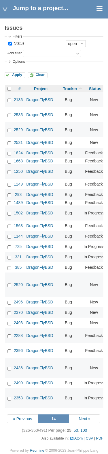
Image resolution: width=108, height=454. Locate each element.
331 (18, 257)
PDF (99, 438)
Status (18, 43)
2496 (18, 302)
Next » (84, 418)
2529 (18, 129)
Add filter (14, 53)
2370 (18, 312)
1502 (18, 213)
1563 (18, 225)
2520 (18, 284)
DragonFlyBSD (39, 99)
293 (18, 194)
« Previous (22, 418)
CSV (89, 438)
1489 (18, 202)
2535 (18, 114)
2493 (18, 322)
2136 (18, 99)
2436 (18, 368)
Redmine (37, 451)
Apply (17, 75)
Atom (78, 438)
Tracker (70, 88)
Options (18, 62)
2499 (18, 383)
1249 (18, 184)
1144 (18, 236)
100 (83, 430)
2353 (18, 398)
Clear (40, 75)
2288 (18, 335)
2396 (18, 350)
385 (18, 267)
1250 (18, 171)
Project (41, 88)
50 (76, 430)
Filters (17, 36)
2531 (18, 142)
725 (18, 246)
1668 (18, 161)
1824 (18, 153)
